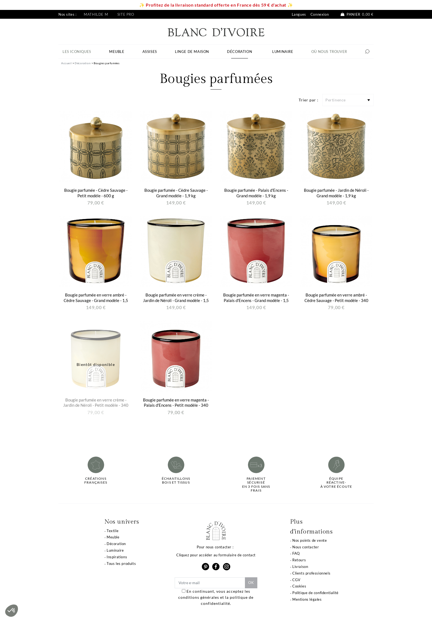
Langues (299, 14)
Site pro (125, 14)
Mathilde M (96, 14)
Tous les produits (121, 563)
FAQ (296, 553)
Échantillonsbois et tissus (176, 480)
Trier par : (308, 100)
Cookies (299, 586)
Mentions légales (307, 599)
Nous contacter (305, 547)
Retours (299, 560)
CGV (296, 580)
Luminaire (115, 550)
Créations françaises (95, 480)
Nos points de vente (309, 540)
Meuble (113, 537)
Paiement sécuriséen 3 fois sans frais (256, 484)
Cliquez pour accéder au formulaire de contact (216, 555)
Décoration (116, 543)
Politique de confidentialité (315, 593)
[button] (11, 610)
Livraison (300, 566)
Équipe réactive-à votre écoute (336, 483)
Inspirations (117, 557)
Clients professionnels (311, 573)
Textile (112, 531)
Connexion (319, 14)
